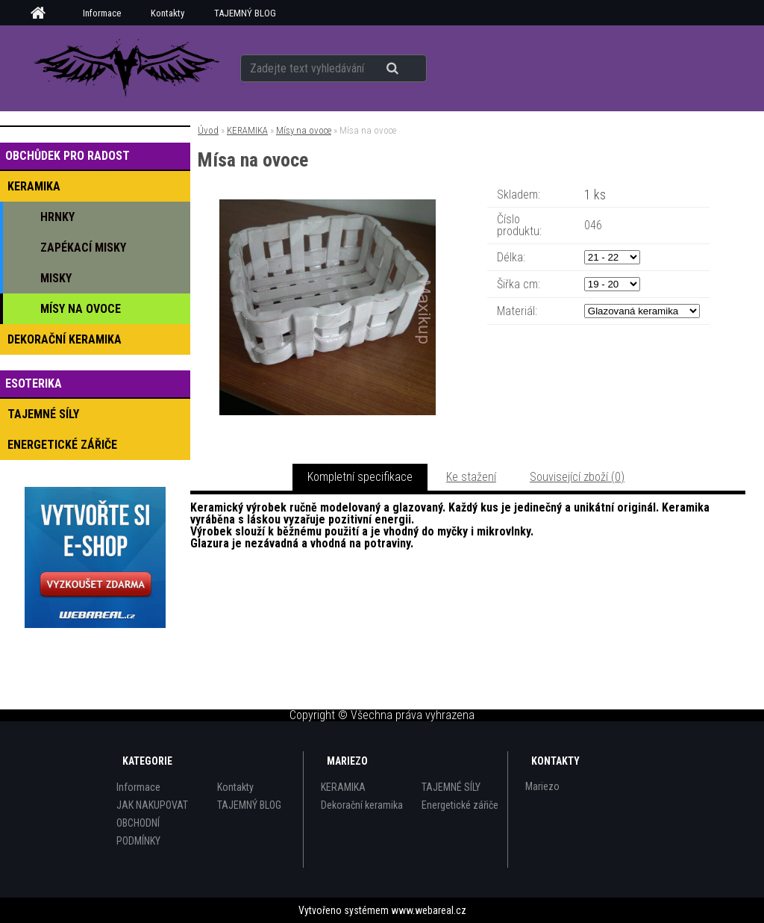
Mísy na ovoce (303, 130)
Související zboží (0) (577, 477)
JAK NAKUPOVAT (152, 805)
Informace (102, 13)
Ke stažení (471, 477)
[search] (411, 69)
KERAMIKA (247, 130)
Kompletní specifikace (360, 477)
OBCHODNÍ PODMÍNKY (138, 832)
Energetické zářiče (460, 805)
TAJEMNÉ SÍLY (451, 787)
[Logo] (126, 68)
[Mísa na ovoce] (327, 205)
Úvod (208, 130)
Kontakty (167, 13)
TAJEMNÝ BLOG (245, 13)
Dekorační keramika (362, 805)
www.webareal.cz (428, 910)
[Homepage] (43, 13)
